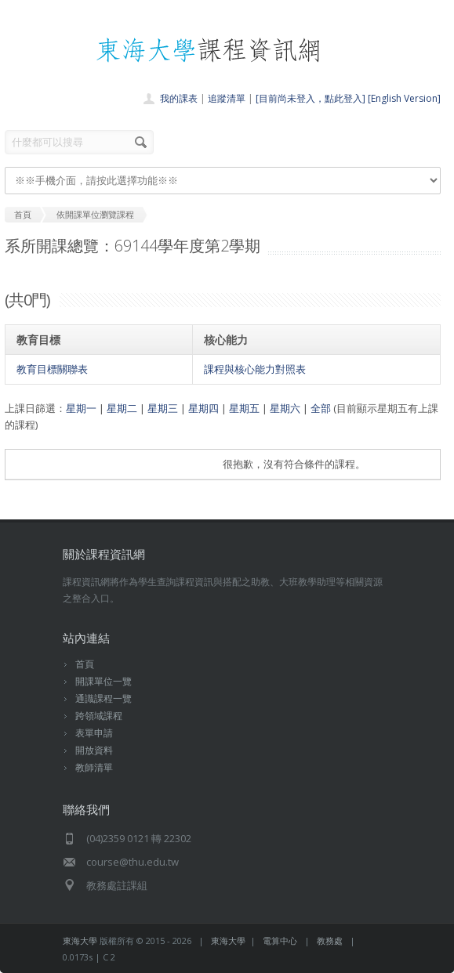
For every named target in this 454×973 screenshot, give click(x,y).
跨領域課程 (98, 715)
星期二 (122, 408)
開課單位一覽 (103, 681)
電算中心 (280, 940)
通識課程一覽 (103, 698)
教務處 (330, 940)
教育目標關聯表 (52, 369)
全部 (321, 408)
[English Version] (404, 98)
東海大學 (80, 940)
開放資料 (94, 750)
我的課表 (179, 98)
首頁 (84, 664)
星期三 (162, 408)
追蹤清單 (226, 98)
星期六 (285, 408)
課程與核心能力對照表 (255, 369)
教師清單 (94, 767)
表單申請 (94, 733)
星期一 (81, 408)
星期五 (244, 408)
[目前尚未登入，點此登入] (310, 98)
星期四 (203, 408)
